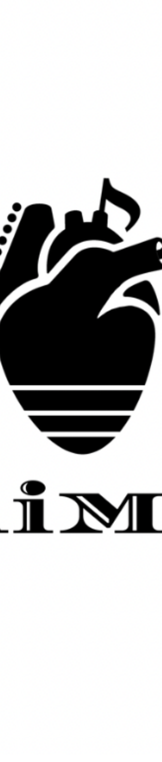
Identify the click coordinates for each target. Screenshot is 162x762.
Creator (90, 751)
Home (61, 751)
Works (70, 751)
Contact (100, 751)
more (81, 356)
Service (80, 751)
